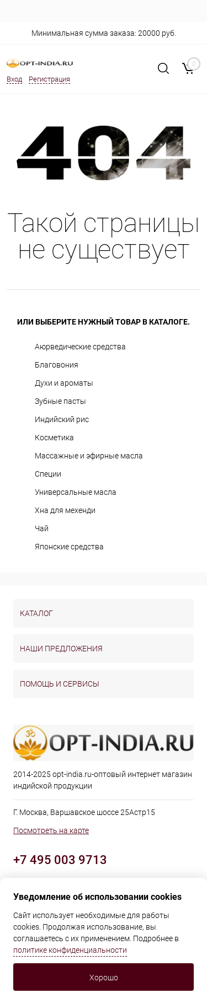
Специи (48, 473)
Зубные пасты (60, 401)
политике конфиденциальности (70, 950)
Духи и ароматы (64, 383)
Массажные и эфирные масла (89, 455)
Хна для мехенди (65, 510)
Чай (42, 528)
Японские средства (69, 546)
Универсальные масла (75, 492)
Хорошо (103, 977)
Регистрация (49, 79)
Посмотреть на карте (51, 830)
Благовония (56, 364)
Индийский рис (62, 419)
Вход (14, 79)
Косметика (54, 437)
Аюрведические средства (80, 346)
